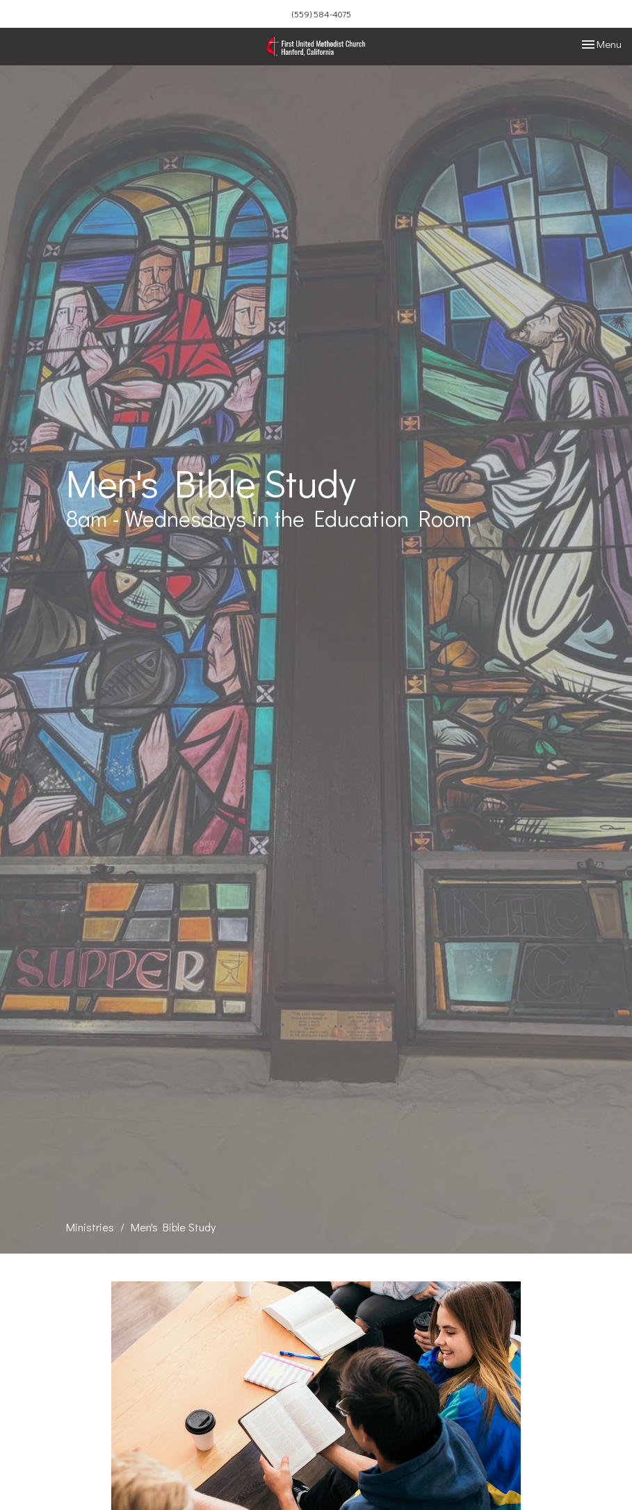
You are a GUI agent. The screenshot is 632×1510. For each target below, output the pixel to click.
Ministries (90, 1227)
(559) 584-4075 (321, 13)
